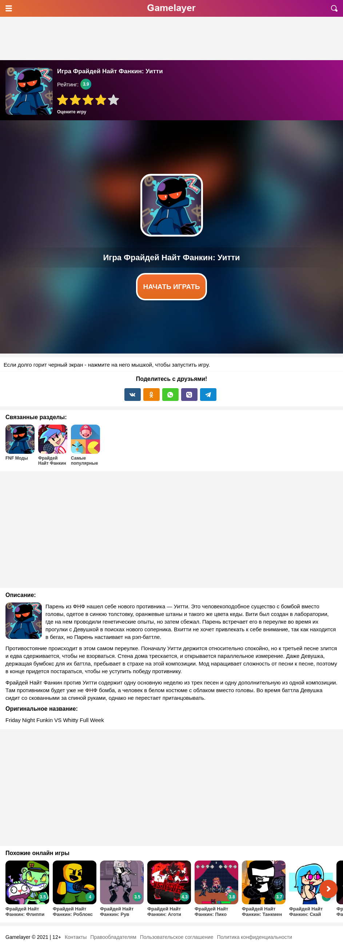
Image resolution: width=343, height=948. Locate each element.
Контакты (76, 937)
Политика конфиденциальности (254, 937)
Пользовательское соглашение (177, 937)
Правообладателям (113, 937)
